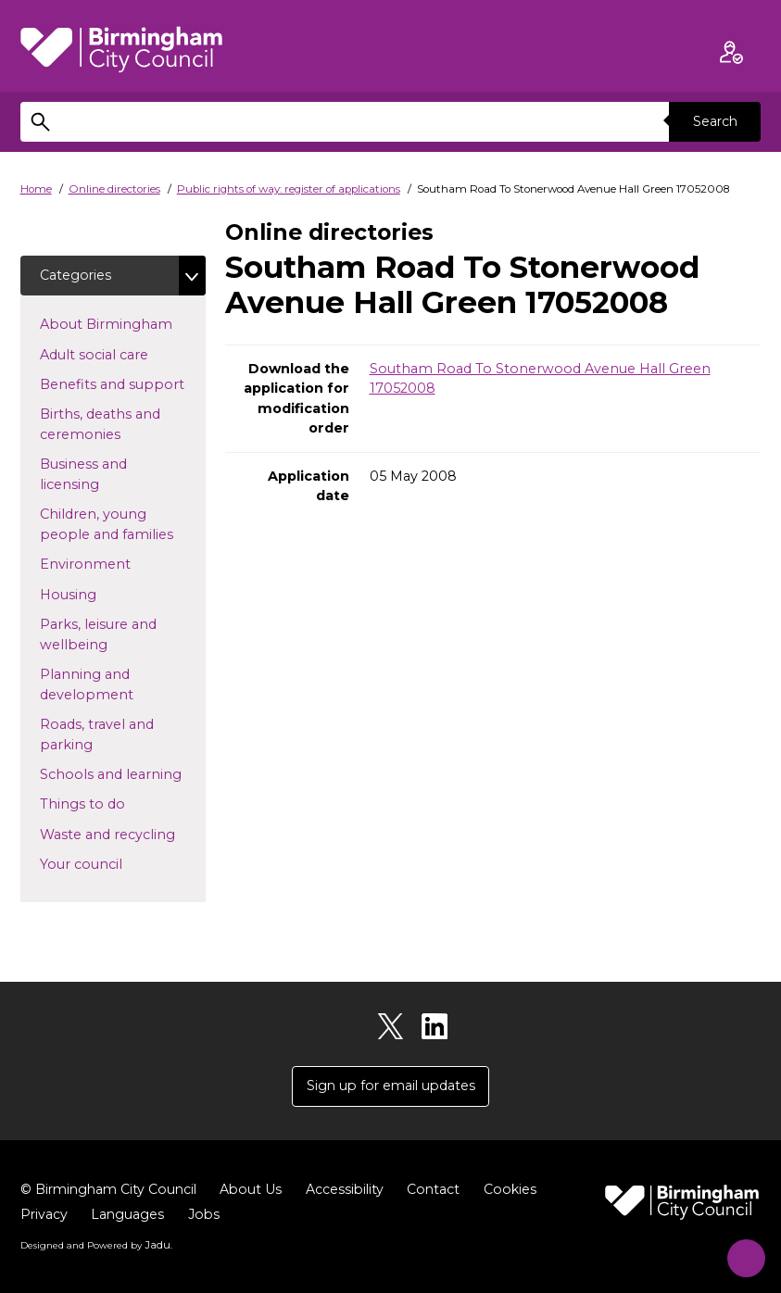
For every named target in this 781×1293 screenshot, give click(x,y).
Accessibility (353, 1191)
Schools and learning (122, 774)
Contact (443, 1191)
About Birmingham (122, 324)
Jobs (206, 1216)
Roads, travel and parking (97, 735)
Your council (111, 864)
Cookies (521, 1191)
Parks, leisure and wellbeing (103, 635)
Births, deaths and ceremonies (110, 425)
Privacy (44, 1216)
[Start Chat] (739, 1251)
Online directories (114, 188)
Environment (115, 564)
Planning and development (116, 685)
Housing (98, 593)
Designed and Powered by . (94, 1244)
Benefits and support (122, 384)
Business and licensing (99, 475)
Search (714, 121)
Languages (129, 1216)
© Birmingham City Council (111, 1191)
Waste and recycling (122, 834)
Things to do (112, 804)
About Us (257, 1191)
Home (36, 188)
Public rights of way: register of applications (288, 188)
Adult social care (122, 354)
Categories (76, 275)
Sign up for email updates (391, 1087)
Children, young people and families (122, 525)
